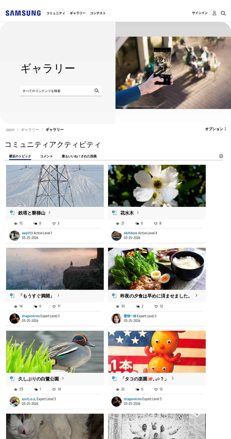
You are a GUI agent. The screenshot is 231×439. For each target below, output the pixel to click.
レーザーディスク (111, 349)
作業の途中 (178, 349)
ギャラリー (77, 13)
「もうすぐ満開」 (185, 201)
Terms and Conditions (96, 426)
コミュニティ (55, 13)
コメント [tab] (46, 156)
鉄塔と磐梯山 (32, 201)
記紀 (174, 375)
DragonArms (180, 221)
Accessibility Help (22, 426)
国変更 (152, 430)
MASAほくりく (107, 375)
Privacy (13, 433)
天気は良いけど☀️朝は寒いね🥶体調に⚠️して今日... (39, 354)
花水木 (99, 201)
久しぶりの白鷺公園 (113, 272)
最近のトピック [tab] (20, 156)
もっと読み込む (24, 402)
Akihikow (103, 221)
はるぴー (28, 375)
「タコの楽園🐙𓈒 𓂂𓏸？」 (184, 275)
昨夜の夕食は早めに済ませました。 (41, 275)
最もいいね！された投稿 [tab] (79, 156)
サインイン (200, 13)
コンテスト (98, 13)
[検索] (61, 90)
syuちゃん (104, 298)
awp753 (27, 221)
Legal (82, 433)
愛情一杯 (28, 298)
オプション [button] (214, 129)
